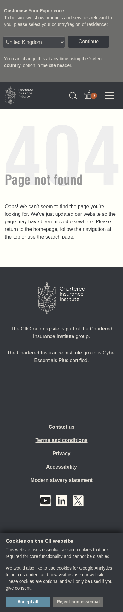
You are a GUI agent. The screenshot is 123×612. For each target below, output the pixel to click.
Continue (89, 41)
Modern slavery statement (61, 480)
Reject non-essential (78, 601)
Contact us (62, 427)
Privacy (62, 453)
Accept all (27, 601)
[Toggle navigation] (109, 95)
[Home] (61, 298)
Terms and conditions (61, 440)
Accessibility (61, 467)
